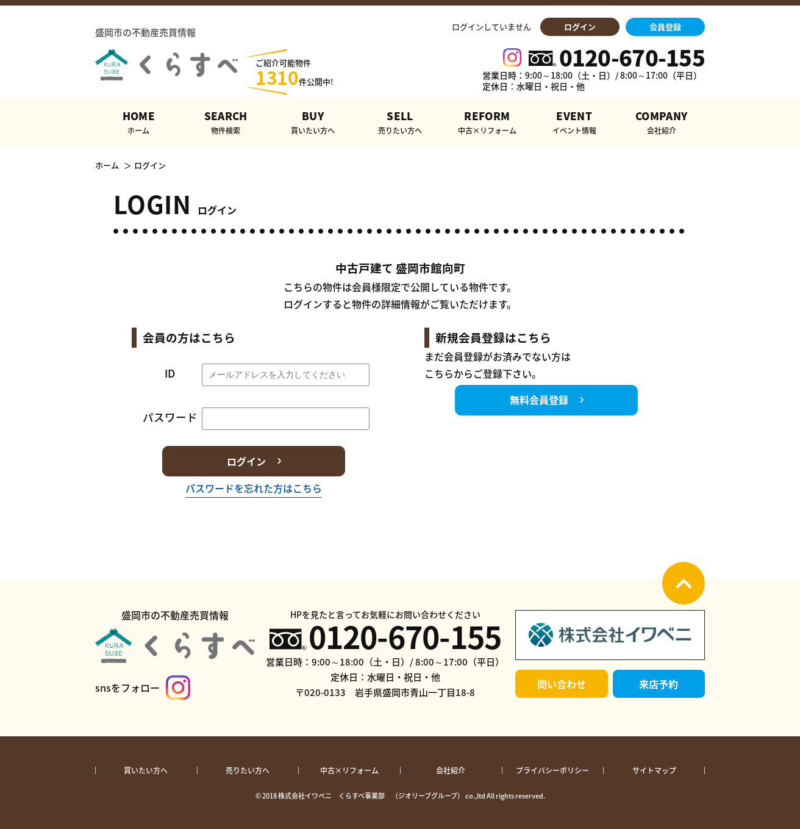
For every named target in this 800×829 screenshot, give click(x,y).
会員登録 (665, 26)
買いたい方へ (146, 770)
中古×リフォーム (349, 770)
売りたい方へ (248, 770)
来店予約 (658, 683)
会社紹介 (450, 770)
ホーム (107, 165)
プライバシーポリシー (552, 770)
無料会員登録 (539, 399)
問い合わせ (561, 683)
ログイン (580, 26)
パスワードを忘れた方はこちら (253, 488)
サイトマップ (654, 770)
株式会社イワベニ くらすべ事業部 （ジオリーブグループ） (371, 796)
